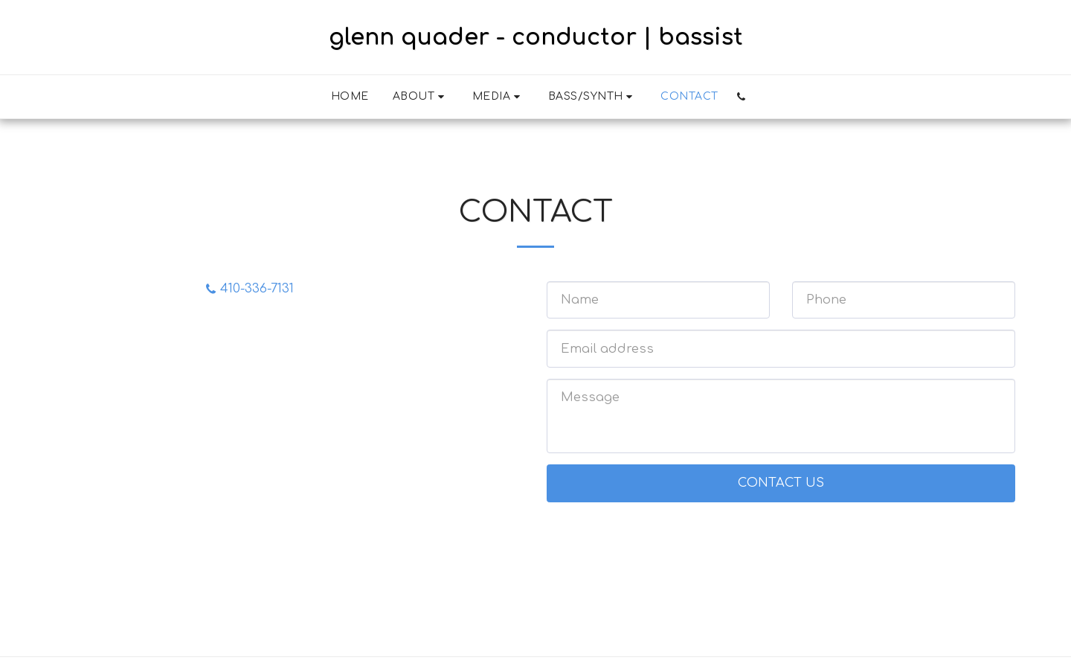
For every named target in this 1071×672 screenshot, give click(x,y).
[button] (421, 96)
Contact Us (781, 483)
